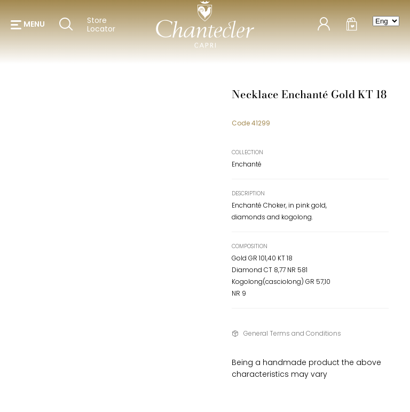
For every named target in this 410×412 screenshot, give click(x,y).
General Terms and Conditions (292, 333)
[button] (28, 26)
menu (34, 26)
